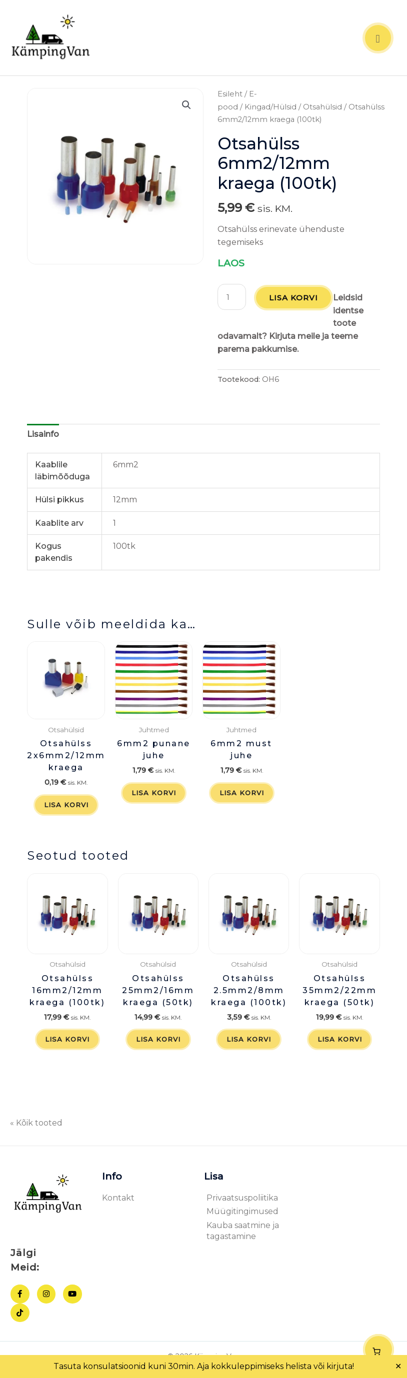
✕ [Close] (398, 1367)
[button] (187, 107)
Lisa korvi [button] (66, 808)
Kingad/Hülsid (270, 108)
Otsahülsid (322, 108)
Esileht (230, 95)
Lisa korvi (294, 300)
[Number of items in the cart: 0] (378, 1349)
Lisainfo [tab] (43, 436)
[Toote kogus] (232, 299)
